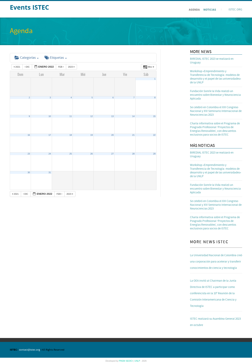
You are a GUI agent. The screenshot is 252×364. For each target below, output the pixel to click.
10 (49, 116)
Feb (61, 67)
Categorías (27, 57)
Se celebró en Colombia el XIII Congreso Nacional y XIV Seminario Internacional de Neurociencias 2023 (216, 111)
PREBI (122, 361)
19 (91, 135)
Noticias (209, 10)
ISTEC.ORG (235, 9)
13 (112, 116)
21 (133, 135)
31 (49, 172)
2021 (17, 67)
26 (91, 154)
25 (70, 154)
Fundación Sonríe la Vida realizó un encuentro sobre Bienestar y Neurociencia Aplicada (215, 95)
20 (112, 135)
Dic (27, 67)
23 (29, 154)
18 (70, 135)
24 (49, 154)
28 (133, 154)
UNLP (137, 361)
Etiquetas (55, 57)
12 (91, 116)
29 (154, 154)
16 (29, 135)
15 (154, 116)
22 (154, 135)
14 (133, 116)
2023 (71, 67)
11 (70, 116)
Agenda (194, 10)
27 (112, 154)
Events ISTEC (29, 7)
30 (29, 172)
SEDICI (129, 361)
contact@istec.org (29, 350)
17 (49, 135)
